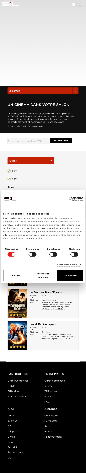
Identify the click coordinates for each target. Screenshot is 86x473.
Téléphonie (50, 391)
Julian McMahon (67, 336)
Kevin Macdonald (49, 300)
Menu (79, 4)
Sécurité (12, 447)
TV (9, 426)
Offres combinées (54, 380)
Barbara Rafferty (59, 302)
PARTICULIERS (18, 374)
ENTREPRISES (54, 374)
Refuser (16, 275)
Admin (11, 415)
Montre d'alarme (17, 396)
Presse (48, 431)
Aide (11, 409)
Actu (47, 426)
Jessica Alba (55, 336)
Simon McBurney (60, 309)
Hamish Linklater (59, 334)
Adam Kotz (46, 302)
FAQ (46, 401)
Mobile (11, 386)
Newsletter (50, 420)
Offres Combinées (18, 380)
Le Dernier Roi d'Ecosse (46, 292)
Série (13, 178)
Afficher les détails (67, 264)
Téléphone (13, 431)
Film (12, 171)
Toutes (31, 160)
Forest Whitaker (57, 304)
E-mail (11, 436)
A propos (50, 409)
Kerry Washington (49, 339)
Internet (49, 386)
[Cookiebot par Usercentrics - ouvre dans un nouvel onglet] (70, 199)
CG (9, 457)
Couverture (51, 415)
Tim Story (46, 332)
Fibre (10, 442)
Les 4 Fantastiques (43, 324)
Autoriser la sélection (43, 275)
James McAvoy (57, 307)
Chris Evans (46, 334)
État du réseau (16, 452)
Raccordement (53, 436)
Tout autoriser (69, 275)
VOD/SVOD (43, 90)
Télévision (13, 391)
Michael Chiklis (64, 339)
